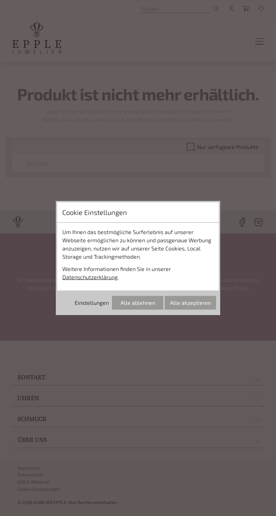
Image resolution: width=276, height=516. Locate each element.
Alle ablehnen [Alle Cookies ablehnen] (138, 302)
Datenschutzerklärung (90, 277)
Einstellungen (92, 302)
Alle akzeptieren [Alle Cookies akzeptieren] (190, 302)
